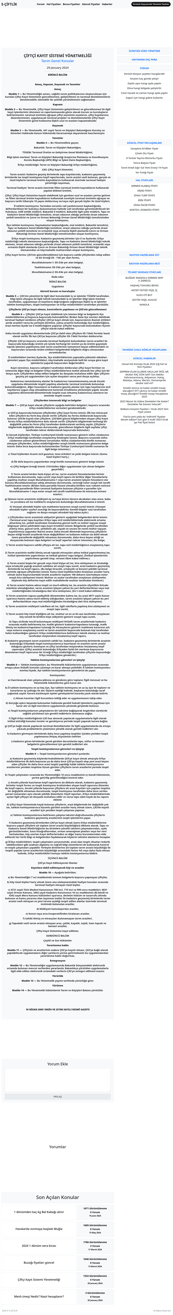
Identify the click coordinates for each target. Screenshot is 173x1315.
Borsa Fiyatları (71, 4)
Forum (41, 4)
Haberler (107, 4)
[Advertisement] (57, 27)
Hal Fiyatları (54, 4)
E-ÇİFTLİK (9, 4)
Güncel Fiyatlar (91, 4)
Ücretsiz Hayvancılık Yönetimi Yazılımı (151, 4)
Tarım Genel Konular (57, 61)
